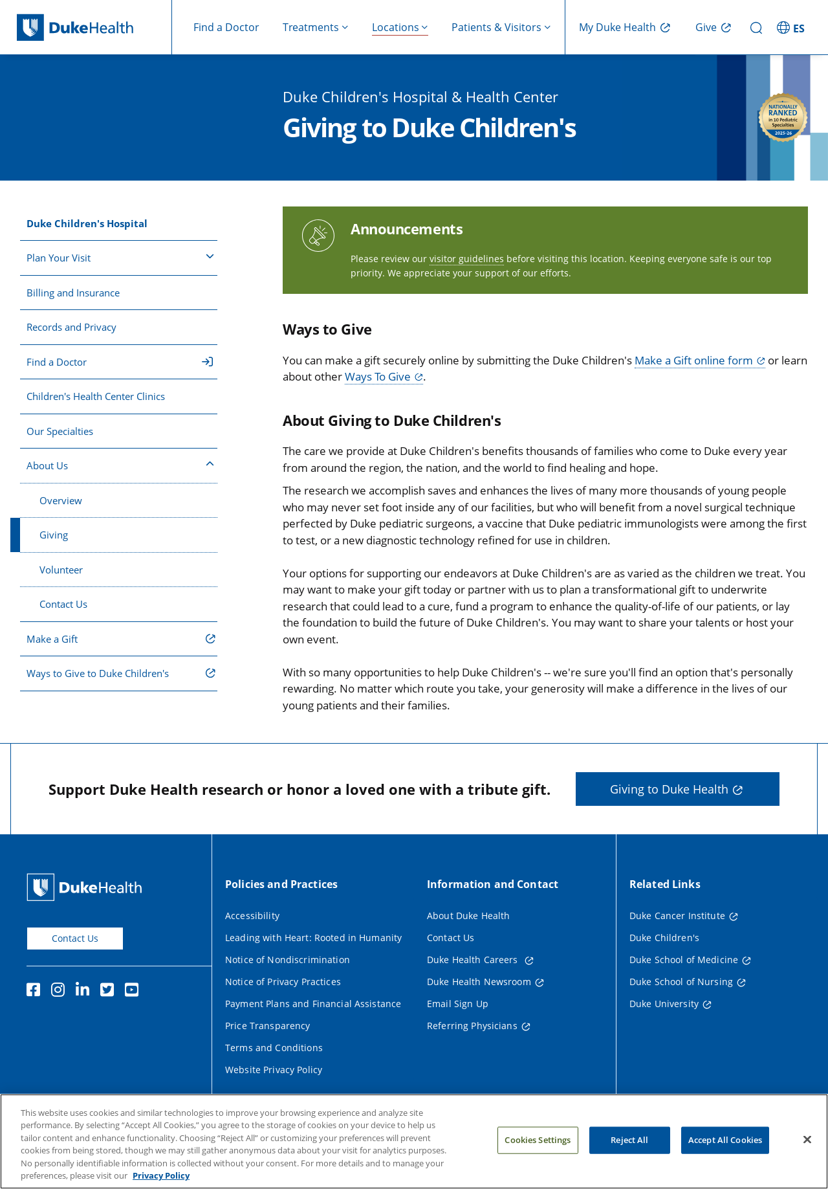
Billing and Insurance (73, 292)
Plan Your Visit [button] (120, 257)
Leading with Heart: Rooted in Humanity (313, 937)
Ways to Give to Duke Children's (98, 673)
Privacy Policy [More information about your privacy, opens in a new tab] (161, 1179)
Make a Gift (52, 638)
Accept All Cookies (725, 1143)
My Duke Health (617, 27)
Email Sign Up (457, 1003)
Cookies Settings (538, 1143)
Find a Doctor (226, 27)
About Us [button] (120, 465)
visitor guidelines (467, 258)
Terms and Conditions (274, 1047)
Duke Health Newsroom (479, 981)
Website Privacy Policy (273, 1069)
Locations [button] (395, 27)
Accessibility (252, 915)
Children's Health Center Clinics (96, 396)
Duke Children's (664, 937)
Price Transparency (267, 1025)
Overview (60, 500)
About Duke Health (468, 915)
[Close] (807, 1143)
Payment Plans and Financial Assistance (313, 1003)
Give (706, 27)
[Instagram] (61, 991)
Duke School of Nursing (681, 981)
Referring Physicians (472, 1025)
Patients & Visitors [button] (496, 27)
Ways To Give (378, 376)
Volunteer (61, 569)
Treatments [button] (311, 27)
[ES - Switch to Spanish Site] (792, 27)
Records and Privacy (71, 326)
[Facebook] (36, 991)
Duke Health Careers (474, 959)
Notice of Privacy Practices (283, 981)
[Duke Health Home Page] (87, 887)
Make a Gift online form (694, 360)
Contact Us (63, 603)
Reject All (629, 1143)
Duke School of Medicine (683, 959)
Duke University (664, 1003)
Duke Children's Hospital (87, 223)
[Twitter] (110, 991)
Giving (53, 534)
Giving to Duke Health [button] (669, 789)
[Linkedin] (85, 991)
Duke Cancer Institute (677, 915)
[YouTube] (134, 991)
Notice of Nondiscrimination (287, 959)
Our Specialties (60, 431)
